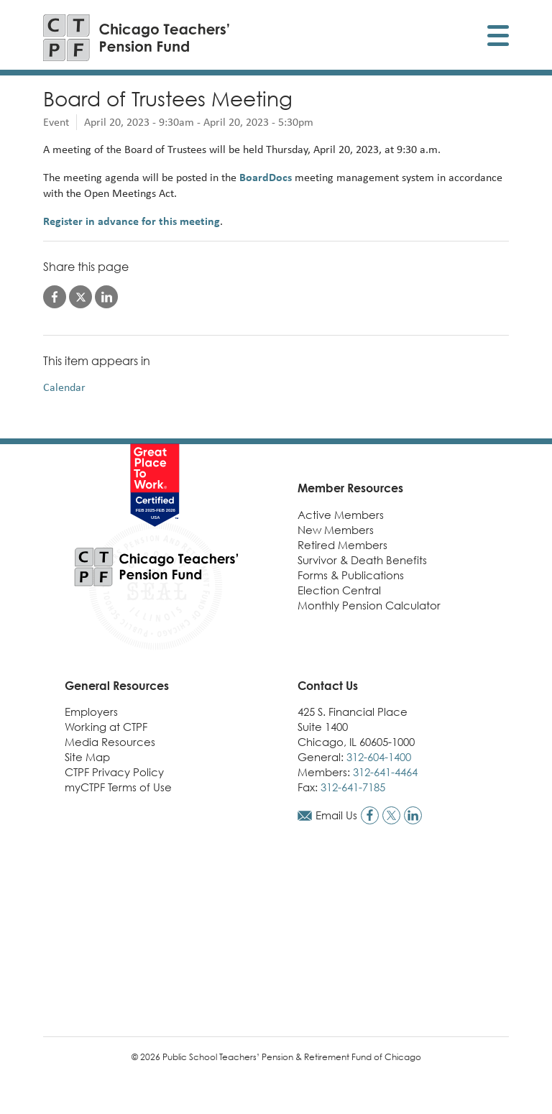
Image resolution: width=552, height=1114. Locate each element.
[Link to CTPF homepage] (136, 37)
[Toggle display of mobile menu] (498, 37)
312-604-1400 (378, 756)
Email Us (336, 815)
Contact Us (328, 685)
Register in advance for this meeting (131, 221)
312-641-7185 (353, 787)
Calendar (64, 387)
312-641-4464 (385, 771)
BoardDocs (265, 177)
